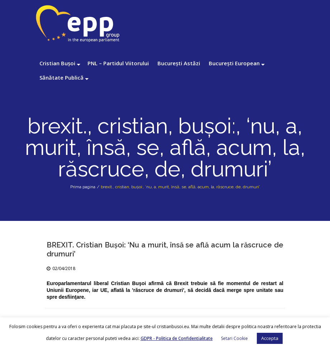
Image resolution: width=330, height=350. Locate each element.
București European (234, 63)
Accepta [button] (269, 338)
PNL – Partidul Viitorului (118, 63)
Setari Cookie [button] (234, 338)
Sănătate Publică (61, 77)
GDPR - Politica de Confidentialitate (177, 338)
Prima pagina (82, 186)
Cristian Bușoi (57, 63)
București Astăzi (178, 63)
